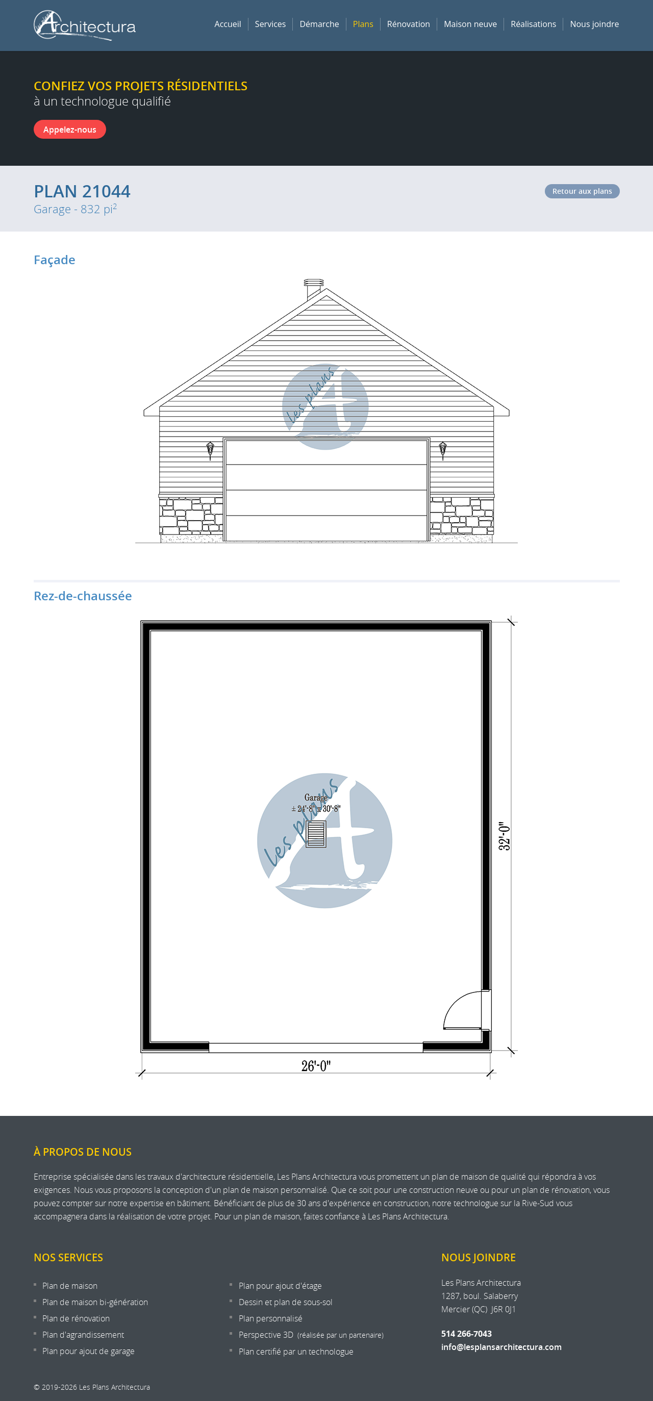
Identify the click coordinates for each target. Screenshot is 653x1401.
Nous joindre (594, 24)
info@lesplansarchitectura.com (501, 1347)
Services (270, 24)
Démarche (319, 24)
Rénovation (408, 24)
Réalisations (533, 24)
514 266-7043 (466, 1333)
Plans (363, 24)
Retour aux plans (582, 191)
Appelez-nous (69, 129)
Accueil (228, 24)
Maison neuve (470, 24)
